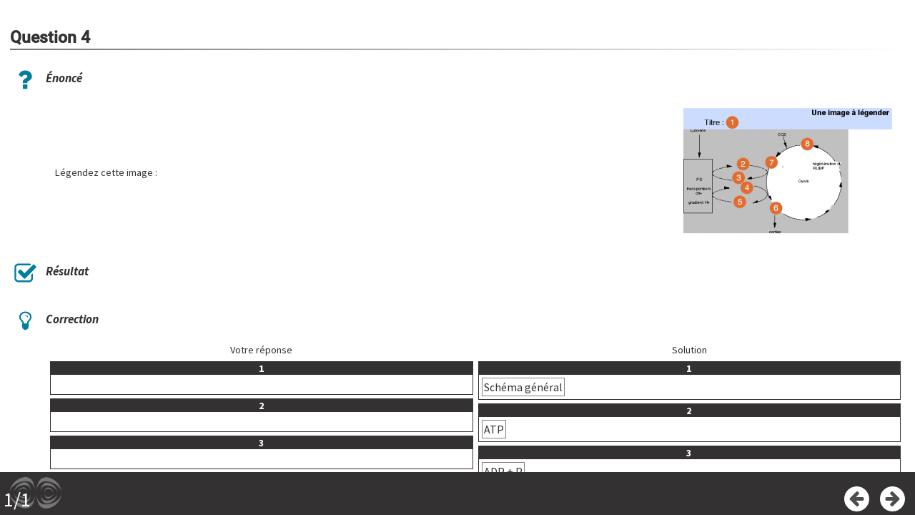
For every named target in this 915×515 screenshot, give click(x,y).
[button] (790, 172)
